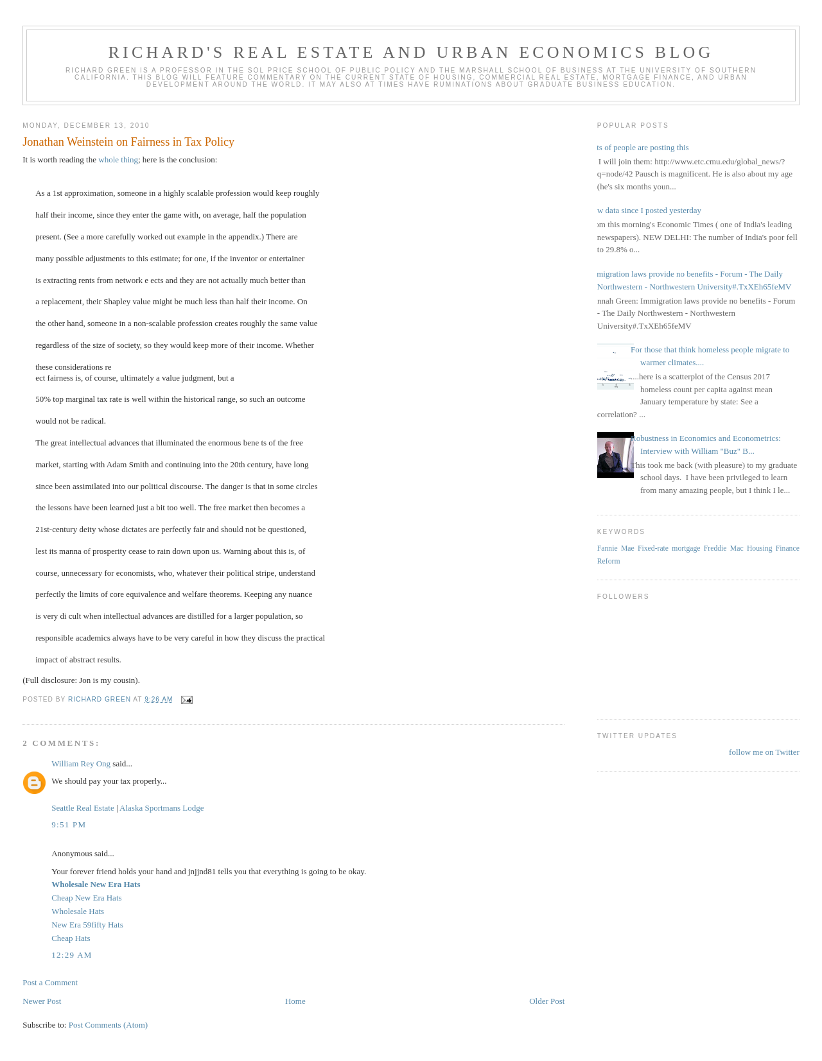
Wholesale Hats (77, 911)
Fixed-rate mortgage (669, 548)
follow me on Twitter (764, 752)
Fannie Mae (615, 548)
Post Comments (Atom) (108, 1025)
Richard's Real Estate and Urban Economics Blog (411, 52)
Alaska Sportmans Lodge (161, 808)
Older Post (546, 1001)
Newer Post (41, 1001)
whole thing (117, 159)
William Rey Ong (80, 763)
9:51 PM (68, 824)
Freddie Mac (724, 548)
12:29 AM (71, 955)
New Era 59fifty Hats (87, 924)
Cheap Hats (70, 938)
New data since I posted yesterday (644, 210)
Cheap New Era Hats (86, 897)
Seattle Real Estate (82, 808)
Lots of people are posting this (638, 147)
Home (295, 1001)
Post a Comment (50, 982)
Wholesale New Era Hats (95, 884)
